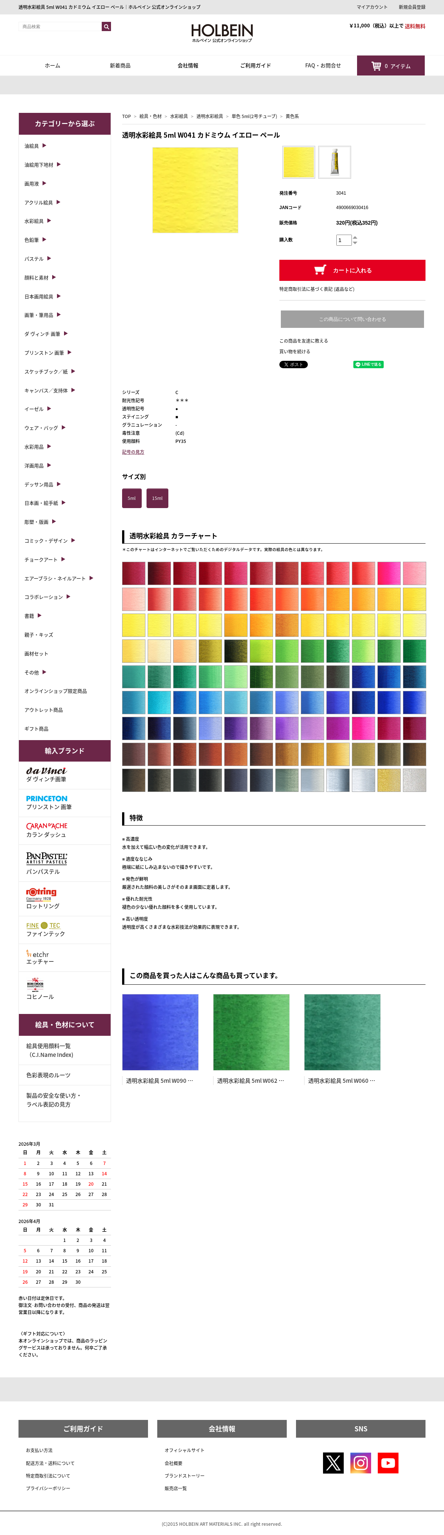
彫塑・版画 (36, 521)
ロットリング (43, 898)
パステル (34, 258)
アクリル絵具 (38, 202)
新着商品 (120, 65)
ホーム (52, 65)
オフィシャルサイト (185, 1450)
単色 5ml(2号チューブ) (254, 116)
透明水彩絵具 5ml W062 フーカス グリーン (270, 1080)
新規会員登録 (412, 7)
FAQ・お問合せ (323, 65)
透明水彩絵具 (209, 116)
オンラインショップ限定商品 (55, 690)
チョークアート (41, 559)
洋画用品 (34, 465)
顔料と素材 (36, 277)
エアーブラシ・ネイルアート (55, 578)
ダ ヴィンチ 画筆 (42, 333)
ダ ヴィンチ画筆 (46, 775)
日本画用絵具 (38, 296)
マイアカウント (372, 7)
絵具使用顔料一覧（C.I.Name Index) (49, 1050)
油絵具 (31, 145)
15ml (157, 498)
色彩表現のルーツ (48, 1075)
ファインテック (45, 930)
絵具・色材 (150, 116)
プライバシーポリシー (48, 1488)
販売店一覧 (176, 1488)
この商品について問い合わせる (352, 319)
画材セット (36, 653)
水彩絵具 (179, 116)
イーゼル (34, 408)
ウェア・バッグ (41, 427)
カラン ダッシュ (46, 831)
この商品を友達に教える (303, 340)
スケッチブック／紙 (46, 371)
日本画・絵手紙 (41, 502)
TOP (126, 116)
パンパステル (46, 863)
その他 (31, 672)
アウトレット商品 (43, 709)
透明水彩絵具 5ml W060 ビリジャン (352, 1080)
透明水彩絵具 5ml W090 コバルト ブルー (177, 1080)
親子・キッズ (38, 634)
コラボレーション (43, 596)
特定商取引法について (48, 1475)
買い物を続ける (294, 351)
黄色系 (292, 116)
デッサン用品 (38, 484)
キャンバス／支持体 (46, 390)
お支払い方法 (39, 1450)
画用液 (31, 183)
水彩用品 (34, 446)
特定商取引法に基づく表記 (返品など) (316, 289)
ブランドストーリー (185, 1475)
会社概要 (173, 1463)
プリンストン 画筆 (44, 352)
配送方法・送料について (50, 1463)
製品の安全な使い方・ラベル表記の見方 (54, 1099)
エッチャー (40, 957)
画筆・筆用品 (38, 314)
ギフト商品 (36, 728)
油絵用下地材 (38, 164)
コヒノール (40, 989)
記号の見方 (133, 452)
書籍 (29, 615)
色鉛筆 (31, 239)
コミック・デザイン (46, 540)
